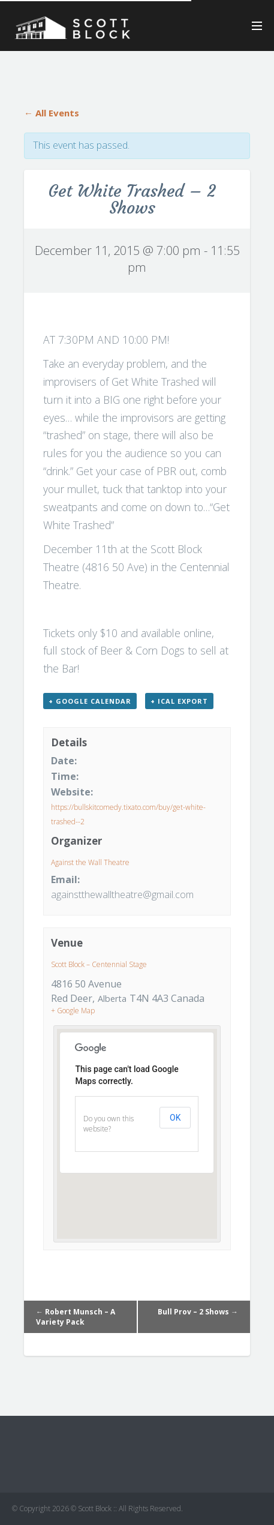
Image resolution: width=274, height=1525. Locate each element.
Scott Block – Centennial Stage (99, 964)
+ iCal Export (179, 701)
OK (175, 1117)
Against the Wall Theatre (90, 862)
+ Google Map (73, 1010)
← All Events (51, 113)
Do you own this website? (108, 1123)
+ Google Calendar (90, 701)
